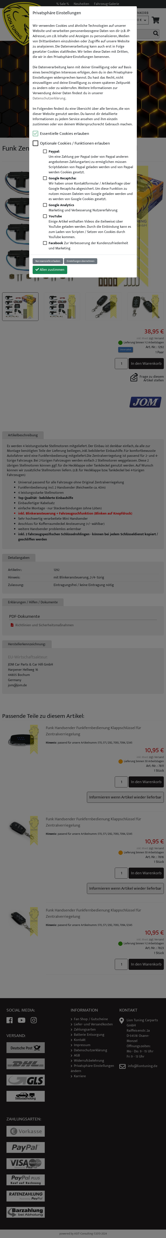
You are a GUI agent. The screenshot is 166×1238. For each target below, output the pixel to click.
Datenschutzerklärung (49, 98)
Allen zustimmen (49, 270)
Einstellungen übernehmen (80, 261)
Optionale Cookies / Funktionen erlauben (75, 143)
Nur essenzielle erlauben (47, 261)
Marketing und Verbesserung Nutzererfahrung (83, 207)
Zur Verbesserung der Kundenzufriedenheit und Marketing (88, 245)
